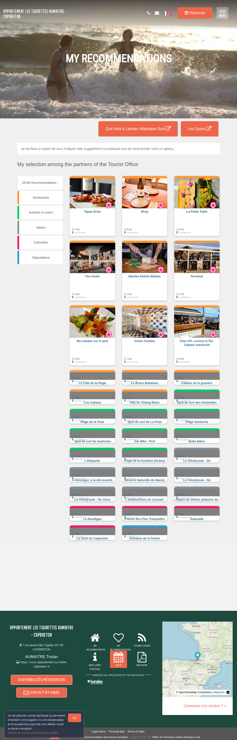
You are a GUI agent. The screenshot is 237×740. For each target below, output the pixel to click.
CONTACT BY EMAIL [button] (41, 692)
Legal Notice (98, 731)
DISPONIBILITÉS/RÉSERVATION (41, 679)
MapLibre (219, 692)
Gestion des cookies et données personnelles (33, 732)
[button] (92, 208)
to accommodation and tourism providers (105, 737)
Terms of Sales (135, 731)
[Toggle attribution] (228, 692)
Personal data (117, 731)
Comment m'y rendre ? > (205, 706)
